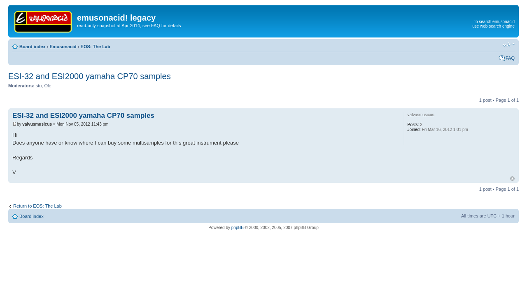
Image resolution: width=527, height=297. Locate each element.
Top (512, 178)
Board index (32, 46)
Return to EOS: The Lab (37, 205)
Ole (47, 85)
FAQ (510, 58)
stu (39, 85)
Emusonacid (62, 46)
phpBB (237, 227)
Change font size (509, 45)
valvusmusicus (37, 124)
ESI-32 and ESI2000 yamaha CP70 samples (89, 76)
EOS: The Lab (95, 46)
